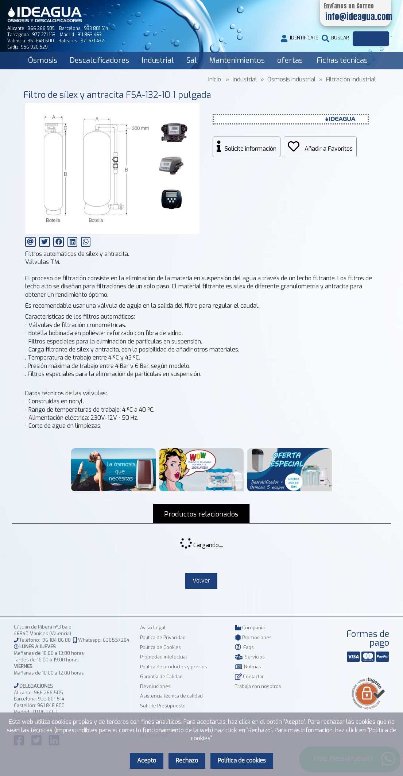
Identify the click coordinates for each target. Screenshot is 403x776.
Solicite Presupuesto (163, 706)
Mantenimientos (237, 60)
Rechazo (187, 760)
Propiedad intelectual (163, 657)
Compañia (250, 628)
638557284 (116, 640)
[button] (193, 109)
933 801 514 (51, 699)
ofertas (290, 60)
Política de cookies (242, 760)
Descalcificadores (99, 60)
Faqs (244, 647)
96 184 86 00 (56, 640)
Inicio (214, 79)
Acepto (146, 760)
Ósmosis (42, 60)
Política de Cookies (160, 647)
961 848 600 (51, 706)
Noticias (248, 667)
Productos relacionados (201, 514)
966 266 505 (48, 692)
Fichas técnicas (342, 60)
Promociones (253, 637)
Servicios (250, 657)
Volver (201, 580)
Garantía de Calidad (161, 676)
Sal (191, 60)
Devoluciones (155, 686)
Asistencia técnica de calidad (171, 696)
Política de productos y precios (173, 667)
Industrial (158, 60)
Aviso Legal (153, 628)
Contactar (249, 676)
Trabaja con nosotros (258, 686)
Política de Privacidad (163, 637)
